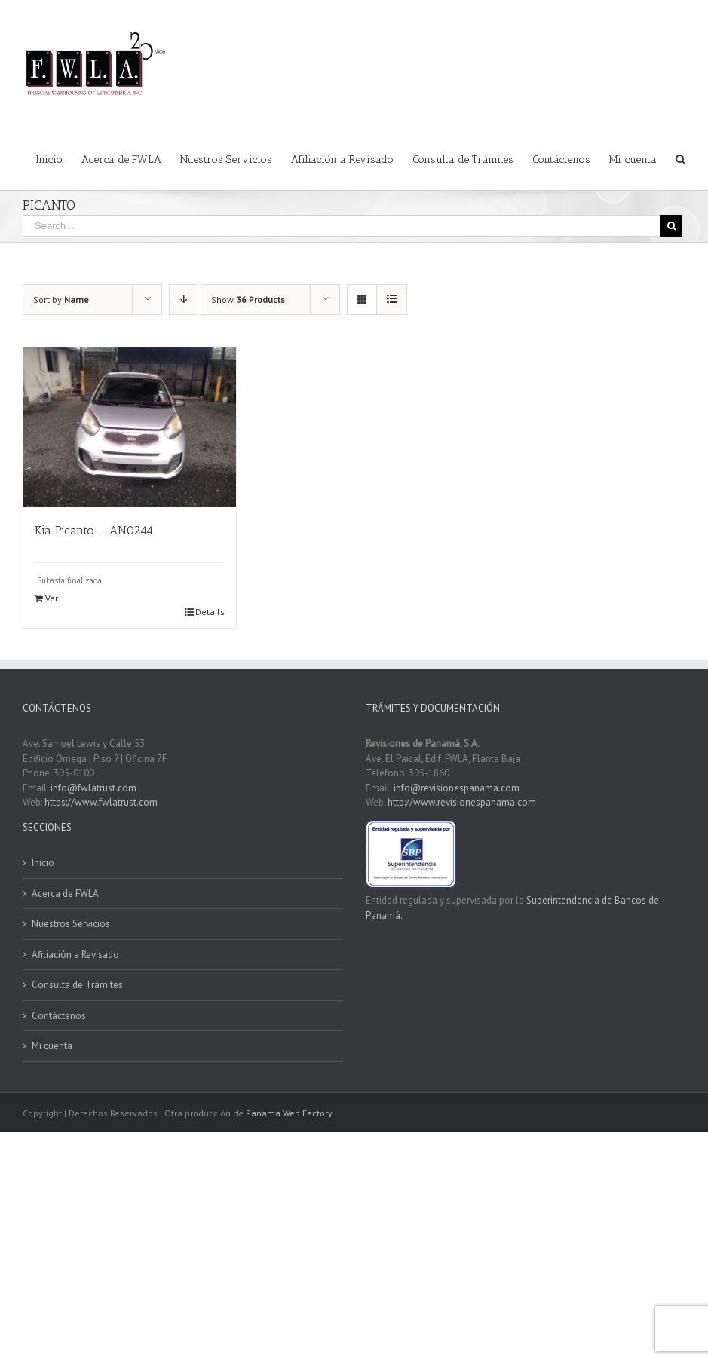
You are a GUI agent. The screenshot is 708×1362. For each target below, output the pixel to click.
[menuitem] (58, 158)
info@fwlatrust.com (93, 788)
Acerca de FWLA (65, 893)
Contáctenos (59, 1015)
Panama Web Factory (289, 1113)
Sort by (61, 299)
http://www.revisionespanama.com (462, 802)
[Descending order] (183, 299)
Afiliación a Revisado (75, 954)
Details (210, 611)
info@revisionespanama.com (457, 788)
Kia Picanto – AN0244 (94, 530)
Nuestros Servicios (71, 923)
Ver (51, 598)
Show (248, 299)
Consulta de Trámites (77, 984)
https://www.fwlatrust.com (101, 802)
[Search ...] (341, 226)
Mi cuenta (52, 1045)
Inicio (43, 862)
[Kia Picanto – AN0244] (129, 427)
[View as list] (391, 299)
